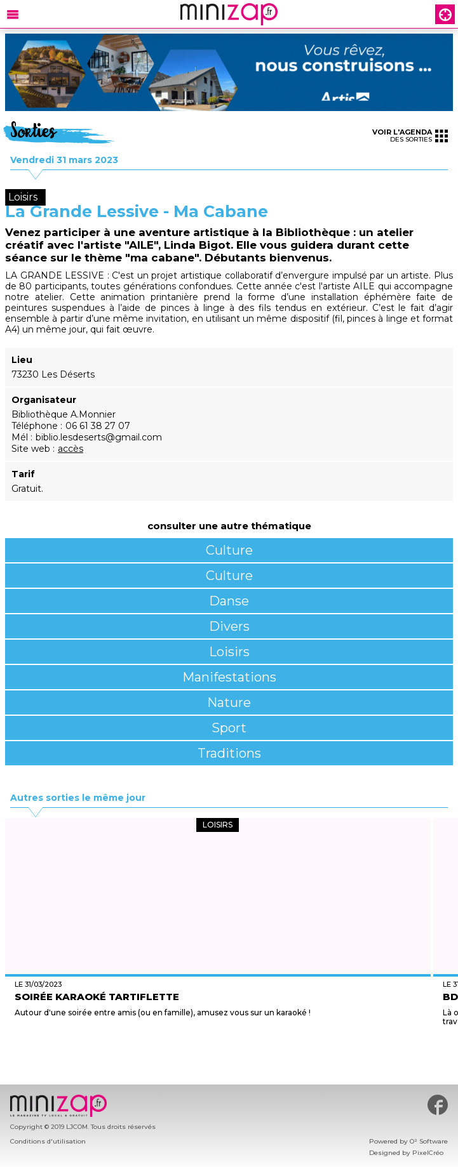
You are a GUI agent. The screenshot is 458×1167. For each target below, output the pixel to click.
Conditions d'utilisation (48, 1141)
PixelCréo (427, 1153)
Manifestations (229, 677)
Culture (229, 550)
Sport (229, 727)
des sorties (410, 135)
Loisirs (229, 651)
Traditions (229, 753)
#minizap (438, 1105)
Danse (229, 601)
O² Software (429, 1141)
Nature (229, 702)
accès (70, 448)
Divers (229, 626)
